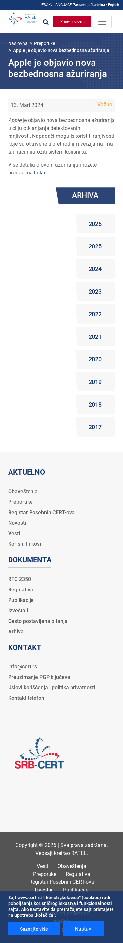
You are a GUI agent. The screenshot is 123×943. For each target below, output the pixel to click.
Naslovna (18, 43)
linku (39, 173)
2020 (95, 359)
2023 (95, 291)
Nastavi (83, 929)
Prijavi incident (72, 21)
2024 (95, 268)
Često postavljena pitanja (38, 621)
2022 (95, 314)
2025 (95, 246)
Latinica (98, 5)
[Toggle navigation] (102, 21)
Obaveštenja (23, 491)
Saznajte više (34, 929)
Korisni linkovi (24, 544)
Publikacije (21, 600)
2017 (95, 427)
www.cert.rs (29, 897)
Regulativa (20, 590)
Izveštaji (18, 611)
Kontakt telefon (26, 698)
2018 (95, 404)
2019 (95, 381)
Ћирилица (81, 5)
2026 (95, 223)
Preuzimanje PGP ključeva (39, 677)
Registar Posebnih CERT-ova (41, 512)
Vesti (14, 533)
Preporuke (44, 43)
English (113, 5)
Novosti (17, 523)
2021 (95, 336)
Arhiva (16, 631)
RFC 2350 (19, 579)
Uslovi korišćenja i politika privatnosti (51, 687)
